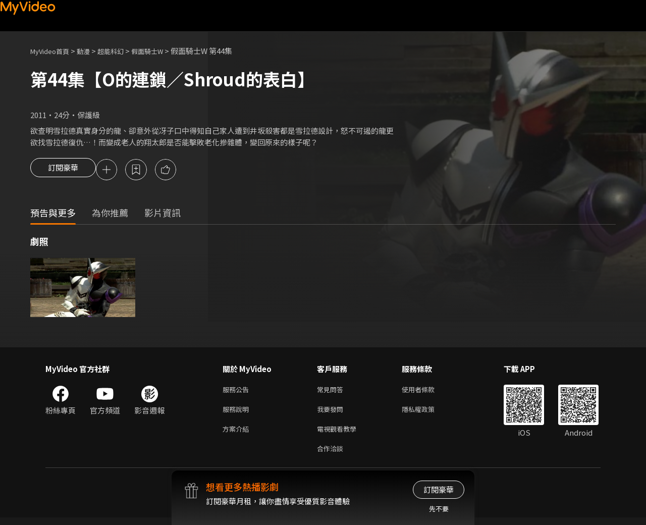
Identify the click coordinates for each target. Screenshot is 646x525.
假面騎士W (162, 50)
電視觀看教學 (339, 434)
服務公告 (238, 391)
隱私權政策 (427, 412)
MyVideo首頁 (53, 50)
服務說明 (238, 412)
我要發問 (332, 412)
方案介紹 (238, 434)
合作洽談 (332, 455)
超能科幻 (121, 50)
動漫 (91, 50)
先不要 (439, 508)
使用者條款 (427, 391)
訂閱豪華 (63, 170)
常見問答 (332, 391)
